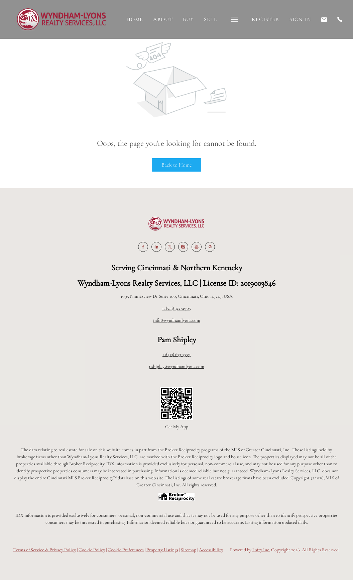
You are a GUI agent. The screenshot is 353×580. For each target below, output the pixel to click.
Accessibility (211, 550)
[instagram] (183, 247)
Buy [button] (188, 19)
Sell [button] (210, 19)
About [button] (163, 19)
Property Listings (162, 550)
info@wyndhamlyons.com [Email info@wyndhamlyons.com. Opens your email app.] (176, 320)
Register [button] (265, 19)
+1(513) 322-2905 (176, 308)
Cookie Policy (92, 550)
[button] (234, 19)
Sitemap (188, 550)
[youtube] (197, 247)
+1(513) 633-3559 (176, 354)
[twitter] (170, 247)
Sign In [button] (300, 19)
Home (134, 19)
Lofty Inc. (261, 550)
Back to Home (176, 165)
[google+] (210, 247)
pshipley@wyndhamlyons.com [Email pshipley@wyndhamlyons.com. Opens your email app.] (176, 366)
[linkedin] (156, 247)
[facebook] (143, 247)
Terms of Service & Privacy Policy (44, 550)
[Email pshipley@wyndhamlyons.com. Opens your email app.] (324, 19)
